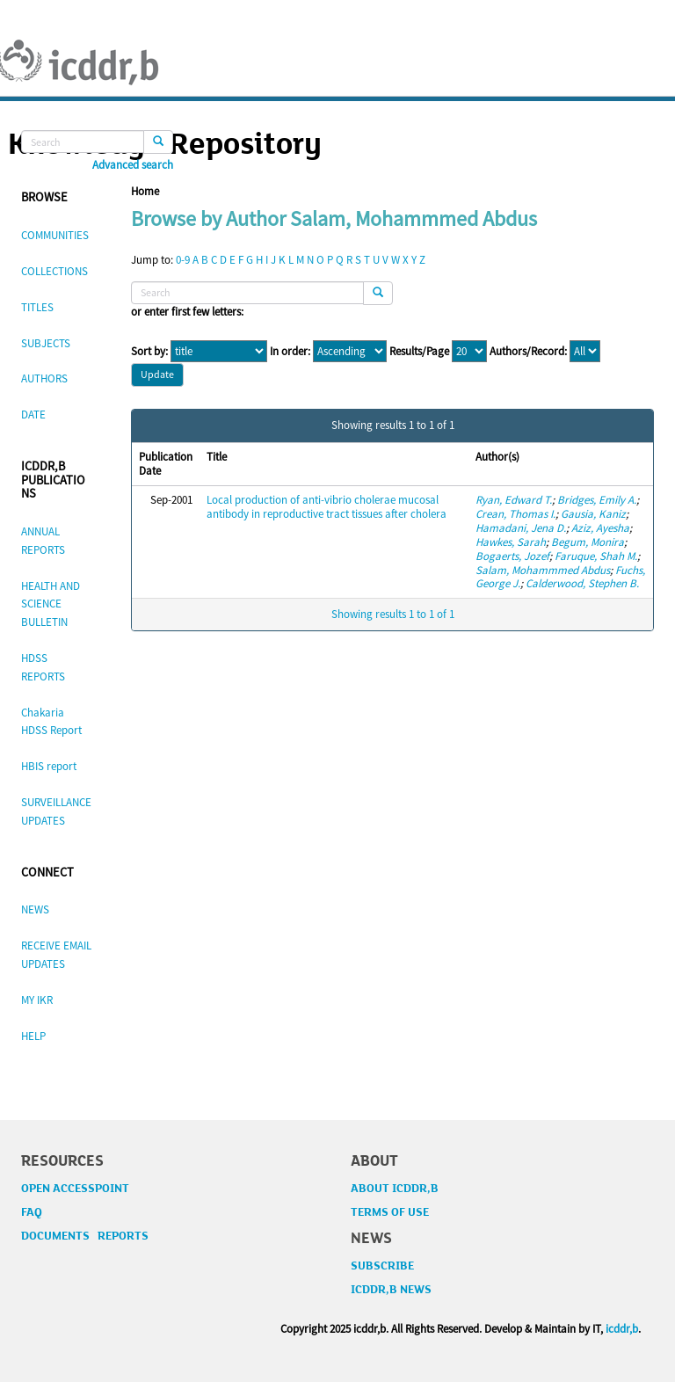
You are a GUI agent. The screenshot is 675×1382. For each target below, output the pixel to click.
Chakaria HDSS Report (51, 721)
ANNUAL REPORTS (43, 540)
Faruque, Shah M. (596, 556)
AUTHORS (44, 378)
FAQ (31, 1212)
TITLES (37, 307)
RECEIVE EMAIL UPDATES (56, 954)
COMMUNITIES (55, 235)
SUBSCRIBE (382, 1266)
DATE (33, 414)
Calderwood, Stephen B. (582, 583)
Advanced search (132, 165)
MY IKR (37, 1000)
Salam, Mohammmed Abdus (542, 570)
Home (145, 191)
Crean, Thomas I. (515, 513)
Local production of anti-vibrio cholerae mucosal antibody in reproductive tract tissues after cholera (326, 506)
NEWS (35, 909)
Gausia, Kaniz (593, 513)
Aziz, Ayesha (600, 527)
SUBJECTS (45, 343)
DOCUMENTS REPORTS (85, 1236)
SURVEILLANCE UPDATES (56, 811)
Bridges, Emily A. (596, 499)
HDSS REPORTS (43, 667)
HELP (33, 1036)
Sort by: (149, 352)
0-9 (183, 259)
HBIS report (48, 766)
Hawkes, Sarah (510, 542)
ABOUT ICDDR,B (395, 1189)
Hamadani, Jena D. (520, 527)
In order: (290, 352)
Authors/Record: (528, 352)
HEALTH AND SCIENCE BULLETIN (50, 604)
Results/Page (419, 352)
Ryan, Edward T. (513, 499)
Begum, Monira (587, 542)
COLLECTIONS (54, 271)
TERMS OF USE (390, 1212)
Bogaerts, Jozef (512, 556)
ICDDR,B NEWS (391, 1290)
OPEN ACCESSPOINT (75, 1189)
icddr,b (622, 1328)
